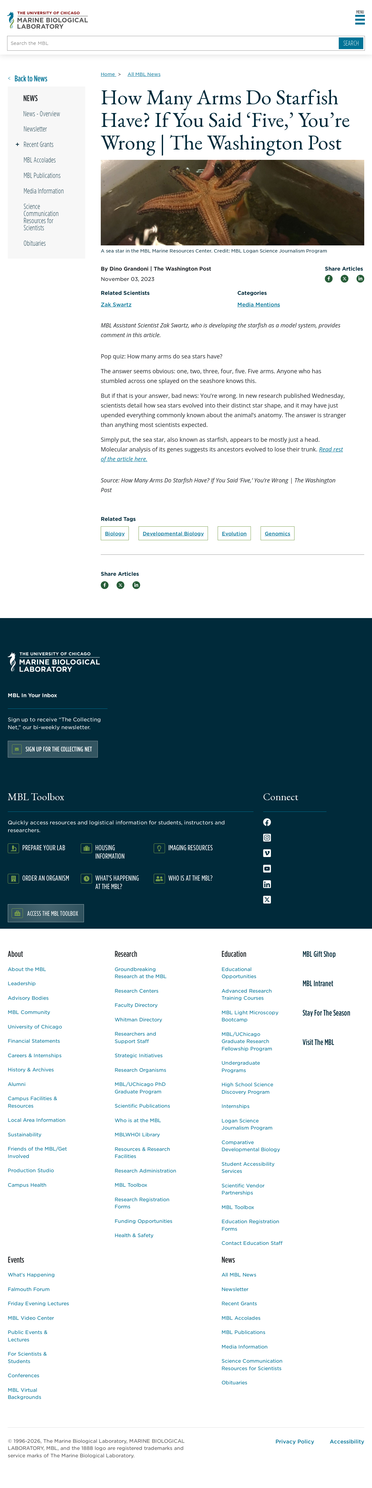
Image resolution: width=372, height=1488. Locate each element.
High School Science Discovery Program (247, 1088)
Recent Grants (39, 144)
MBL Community (29, 1012)
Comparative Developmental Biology (251, 1145)
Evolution (234, 533)
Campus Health (27, 1185)
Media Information (44, 191)
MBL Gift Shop (319, 954)
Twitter (267, 900)
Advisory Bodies (28, 998)
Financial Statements (34, 1041)
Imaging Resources (190, 847)
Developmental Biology (173, 533)
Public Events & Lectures (27, 1335)
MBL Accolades (40, 160)
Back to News (31, 79)
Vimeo (267, 853)
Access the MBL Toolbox (52, 913)
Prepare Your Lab (43, 847)
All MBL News (239, 1274)
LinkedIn (267, 884)
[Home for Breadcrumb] (108, 74)
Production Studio (31, 1170)
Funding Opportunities (143, 1221)
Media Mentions (258, 304)
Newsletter (35, 129)
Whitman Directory (138, 1019)
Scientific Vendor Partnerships (243, 1189)
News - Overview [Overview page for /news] (41, 114)
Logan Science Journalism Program (247, 1124)
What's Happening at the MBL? (117, 882)
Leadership (22, 983)
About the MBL (27, 969)
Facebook (267, 822)
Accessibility (347, 1441)
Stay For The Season (326, 1013)
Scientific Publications (142, 1105)
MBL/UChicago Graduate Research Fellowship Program (247, 1041)
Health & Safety (134, 1235)
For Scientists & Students (27, 1357)
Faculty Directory (136, 1005)
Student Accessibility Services (248, 1167)
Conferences (23, 1375)
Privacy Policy (294, 1441)
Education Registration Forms (250, 1225)
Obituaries (35, 243)
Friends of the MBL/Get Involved (37, 1152)
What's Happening (31, 1274)
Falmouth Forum (29, 1289)
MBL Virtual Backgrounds (24, 1393)
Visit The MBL (318, 1042)
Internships (236, 1106)
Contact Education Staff (252, 1243)
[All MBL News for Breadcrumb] (144, 74)
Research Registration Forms (142, 1203)
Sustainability (24, 1134)
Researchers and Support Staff (135, 1037)
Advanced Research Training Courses (247, 994)
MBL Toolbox (131, 1185)
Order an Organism (45, 878)
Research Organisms (140, 1070)
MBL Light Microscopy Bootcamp (250, 1016)
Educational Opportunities (239, 972)
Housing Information (110, 851)
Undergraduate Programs (241, 1066)
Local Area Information (37, 1120)
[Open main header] (360, 20)
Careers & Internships (35, 1055)
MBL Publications (42, 175)
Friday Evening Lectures (38, 1303)
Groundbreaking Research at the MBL (141, 972)
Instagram (267, 838)
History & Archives (31, 1069)
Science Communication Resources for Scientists (41, 217)
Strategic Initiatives (139, 1055)
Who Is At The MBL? (190, 878)
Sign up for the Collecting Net (59, 749)
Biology (115, 533)
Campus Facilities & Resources (32, 1102)
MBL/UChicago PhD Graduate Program (140, 1087)
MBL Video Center (31, 1318)
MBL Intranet (318, 983)
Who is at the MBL (138, 1120)
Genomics (277, 533)
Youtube (267, 869)
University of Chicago (35, 1026)
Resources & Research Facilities (142, 1152)
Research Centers (137, 990)
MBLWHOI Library (137, 1134)
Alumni (17, 1084)
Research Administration (145, 1170)
